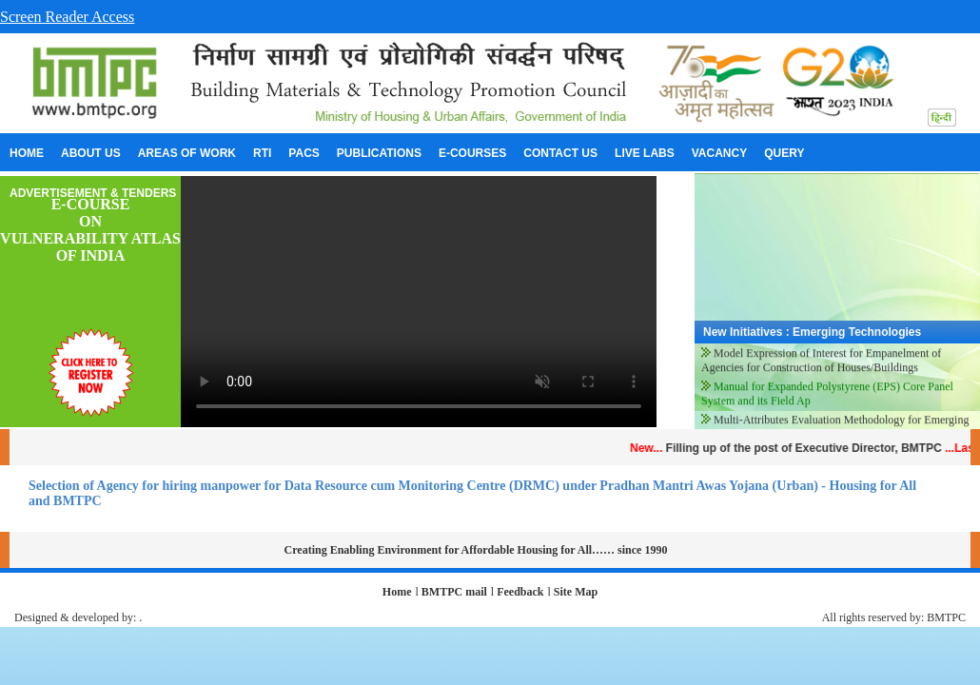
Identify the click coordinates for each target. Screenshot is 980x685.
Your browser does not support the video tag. (419, 301)
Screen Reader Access (67, 17)
